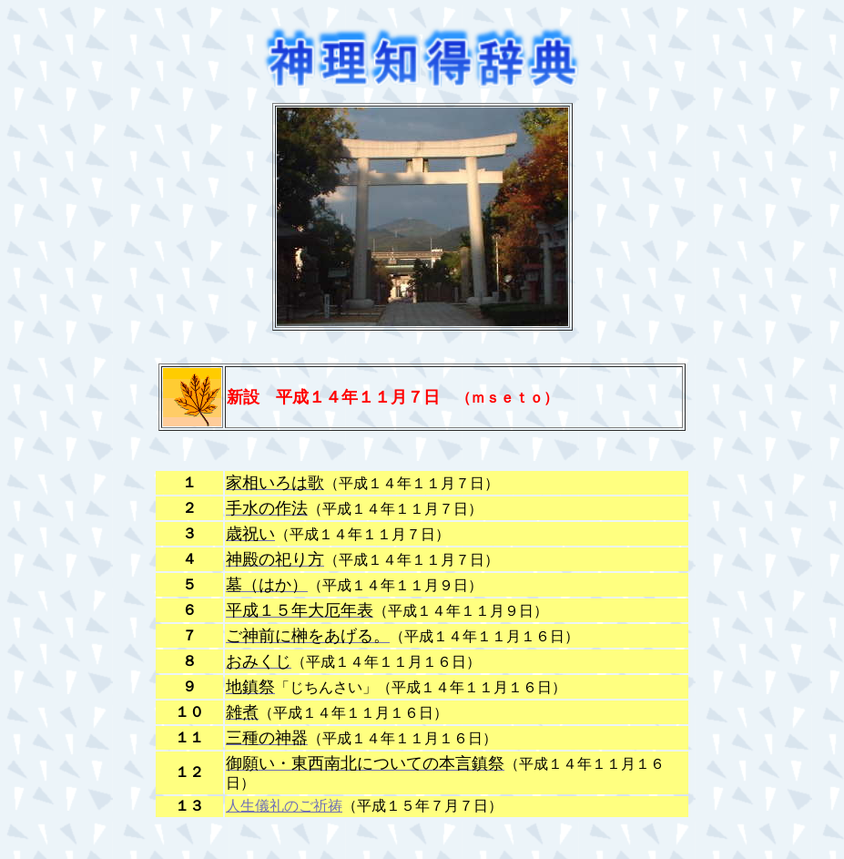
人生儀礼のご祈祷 (284, 805)
